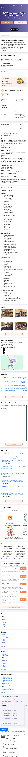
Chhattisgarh (18, 18)
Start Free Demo (5, 558)
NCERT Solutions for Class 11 (10, 710)
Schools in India (8, 5)
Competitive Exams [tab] (17, 701)
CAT (4, 640)
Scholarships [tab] (15, 381)
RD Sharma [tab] (20, 453)
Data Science (6, 683)
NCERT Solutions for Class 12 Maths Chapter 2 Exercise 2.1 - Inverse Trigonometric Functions (12, 481)
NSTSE (5, 616)
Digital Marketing (7, 677)
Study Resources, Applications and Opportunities (14, 564)
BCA (4, 662)
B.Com (5, 666)
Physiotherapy (6, 685)
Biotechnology (6, 688)
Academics (12, 34)
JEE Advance (6, 637)
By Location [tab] (15, 510)
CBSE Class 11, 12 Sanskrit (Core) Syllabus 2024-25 (13, 405)
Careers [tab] (4, 703)
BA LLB (5, 660)
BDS (4, 657)
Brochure (20, 22)
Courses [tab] (7, 381)
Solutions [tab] (5, 456)
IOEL (4, 619)
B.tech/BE (5, 655)
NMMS (5, 624)
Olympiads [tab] (15, 699)
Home (3, 5)
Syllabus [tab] (17, 456)
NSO (4, 622)
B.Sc (4, 663)
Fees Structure (11, 182)
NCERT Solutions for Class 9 (10, 715)
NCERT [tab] (7, 453)
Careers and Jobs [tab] (23, 382)
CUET (4, 643)
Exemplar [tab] (14, 458)
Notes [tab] (11, 456)
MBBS (4, 654)
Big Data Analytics (7, 678)
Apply (24, 568)
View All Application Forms (14, 607)
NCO (4, 621)
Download (4, 408)
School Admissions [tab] (6, 701)
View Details (6, 101)
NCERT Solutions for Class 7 (10, 721)
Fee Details (19, 34)
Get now (24, 576)
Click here (4, 345)
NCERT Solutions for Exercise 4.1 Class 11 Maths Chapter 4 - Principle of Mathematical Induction (12, 494)
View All (14, 333)
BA (4, 665)
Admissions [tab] (12, 377)
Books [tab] (23, 456)
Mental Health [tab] (19, 378)
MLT (4, 686)
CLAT (4, 639)
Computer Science (7, 680)
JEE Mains (5, 636)
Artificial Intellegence (8, 689)
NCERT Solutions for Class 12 (10, 708)
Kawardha (10, 18)
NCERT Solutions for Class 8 (10, 718)
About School (5, 34)
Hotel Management (7, 681)
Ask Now (4, 729)
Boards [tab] (6, 377)
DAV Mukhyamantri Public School (12, 537)
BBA (4, 659)
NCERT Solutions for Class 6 (10, 723)
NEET (4, 634)
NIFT (4, 642)
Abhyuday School (9, 523)
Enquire (7, 22)
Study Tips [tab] (24, 378)
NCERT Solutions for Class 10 (10, 713)
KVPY (4, 618)
